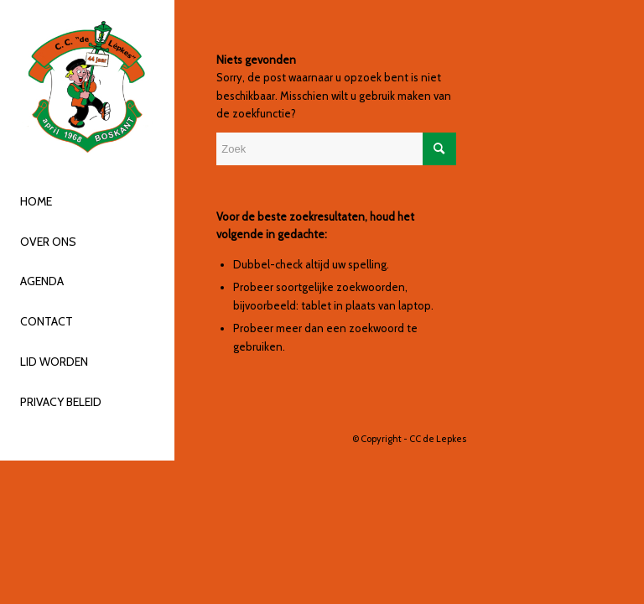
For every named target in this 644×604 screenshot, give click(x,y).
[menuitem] (87, 202)
